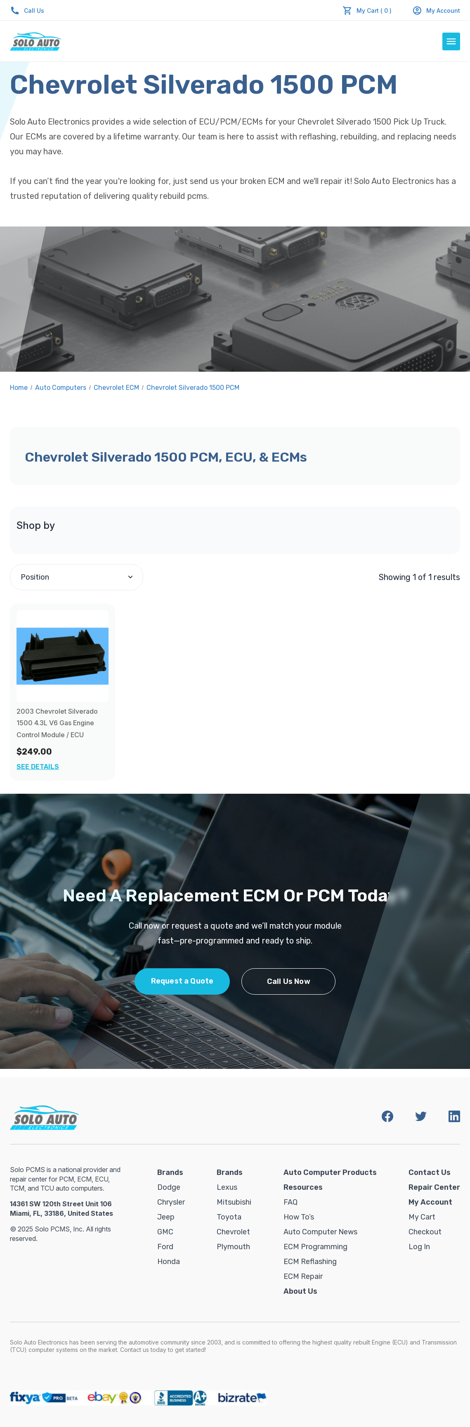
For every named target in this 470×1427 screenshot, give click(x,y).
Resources (303, 1187)
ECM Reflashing (310, 1261)
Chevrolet (233, 1231)
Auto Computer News (320, 1231)
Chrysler (171, 1202)
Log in (419, 1246)
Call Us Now (288, 981)
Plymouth (233, 1246)
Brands (170, 1172)
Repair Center (434, 1187)
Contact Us (430, 1172)
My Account (436, 10)
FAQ (290, 1202)
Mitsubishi (234, 1202)
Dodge (168, 1187)
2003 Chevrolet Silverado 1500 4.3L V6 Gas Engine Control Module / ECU (57, 723)
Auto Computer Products (330, 1172)
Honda (168, 1261)
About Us (300, 1291)
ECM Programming (315, 1246)
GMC (165, 1231)
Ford (165, 1246)
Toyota (229, 1217)
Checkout (425, 1231)
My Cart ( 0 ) (374, 10)
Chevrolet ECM (116, 388)
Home (19, 388)
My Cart (422, 1217)
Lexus (227, 1187)
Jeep (166, 1217)
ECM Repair (303, 1276)
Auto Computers (60, 388)
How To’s (298, 1217)
